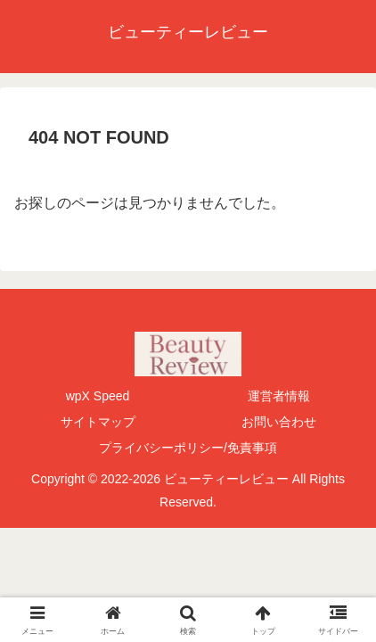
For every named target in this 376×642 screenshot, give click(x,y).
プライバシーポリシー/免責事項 (188, 447)
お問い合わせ (278, 422)
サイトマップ (98, 422)
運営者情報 (279, 396)
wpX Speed (98, 396)
